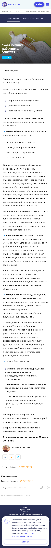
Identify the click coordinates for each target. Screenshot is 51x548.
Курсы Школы (25, 510)
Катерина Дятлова (21, 448)
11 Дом (5, 11)
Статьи (16, 11)
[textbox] (23, 488)
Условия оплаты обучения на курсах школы (25, 514)
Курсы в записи (25, 516)
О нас (25, 507)
